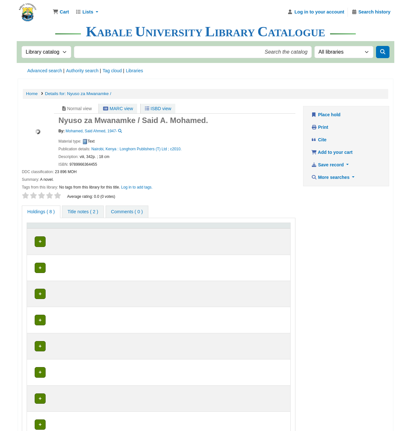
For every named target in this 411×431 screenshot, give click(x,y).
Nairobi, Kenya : (104, 149)
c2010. (176, 149)
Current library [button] (98, 228)
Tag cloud (112, 70)
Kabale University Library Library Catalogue (34, 9)
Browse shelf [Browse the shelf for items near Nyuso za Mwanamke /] (190, 239)
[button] (61, 12)
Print (319, 127)
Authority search (82, 70)
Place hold (325, 114)
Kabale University (201, 401)
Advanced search (44, 70)
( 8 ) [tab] (41, 211)
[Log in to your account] (316, 12)
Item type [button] (38, 228)
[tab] (82, 212)
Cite (319, 139)
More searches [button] (331, 177)
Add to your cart (332, 152)
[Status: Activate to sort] (268, 228)
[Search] (382, 52)
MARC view (118, 108)
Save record (328, 164)
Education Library (102, 239)
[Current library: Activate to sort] (119, 228)
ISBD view (158, 108)
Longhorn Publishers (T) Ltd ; (144, 149)
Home (32, 93)
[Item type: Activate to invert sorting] (54, 228)
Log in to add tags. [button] (137, 187)
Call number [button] (171, 228)
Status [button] (255, 228)
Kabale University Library (156, 401)
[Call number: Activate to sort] (201, 228)
